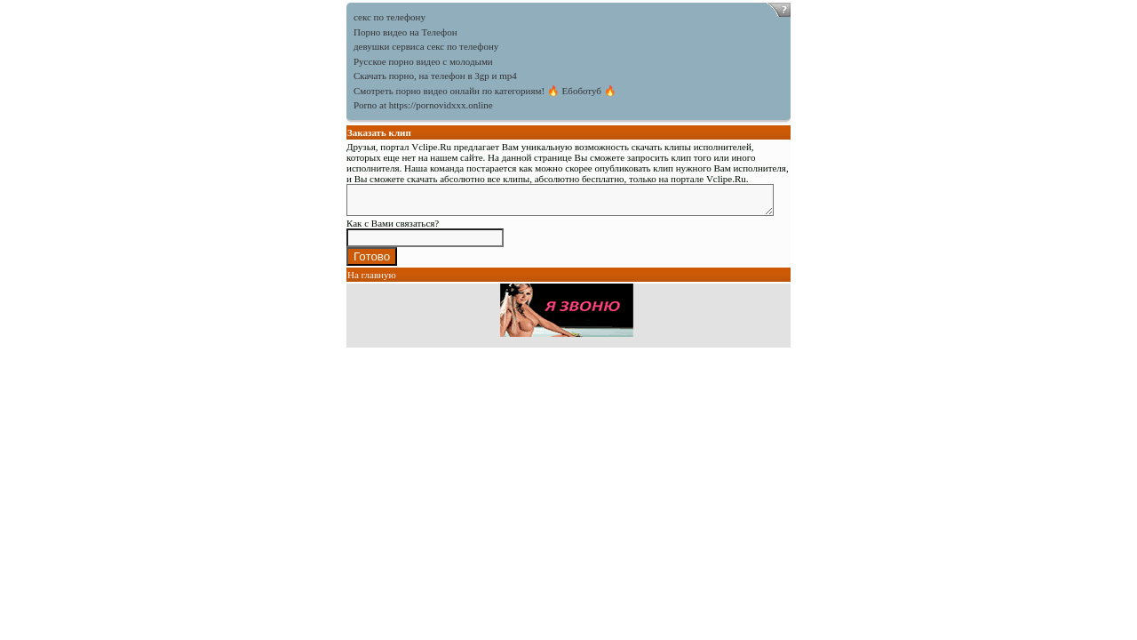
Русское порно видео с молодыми (423, 61)
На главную (371, 280)
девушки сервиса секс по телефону (426, 46)
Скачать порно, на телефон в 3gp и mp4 (435, 75)
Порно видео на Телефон (405, 32)
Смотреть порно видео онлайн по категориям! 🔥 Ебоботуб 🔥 (485, 90)
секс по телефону (389, 17)
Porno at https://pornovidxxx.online (423, 105)
